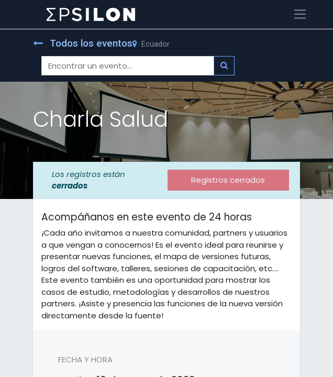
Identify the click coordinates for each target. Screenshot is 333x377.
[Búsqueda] (224, 65)
